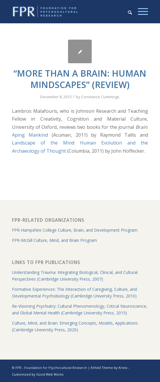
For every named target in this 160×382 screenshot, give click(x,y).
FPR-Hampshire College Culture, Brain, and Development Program (75, 230)
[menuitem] (127, 11)
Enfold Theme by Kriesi (109, 367)
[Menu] (140, 11)
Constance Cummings (100, 96)
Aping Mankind (30, 135)
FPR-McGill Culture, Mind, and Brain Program (54, 240)
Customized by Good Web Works (37, 374)
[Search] (127, 11)
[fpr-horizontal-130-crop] (66, 11)
